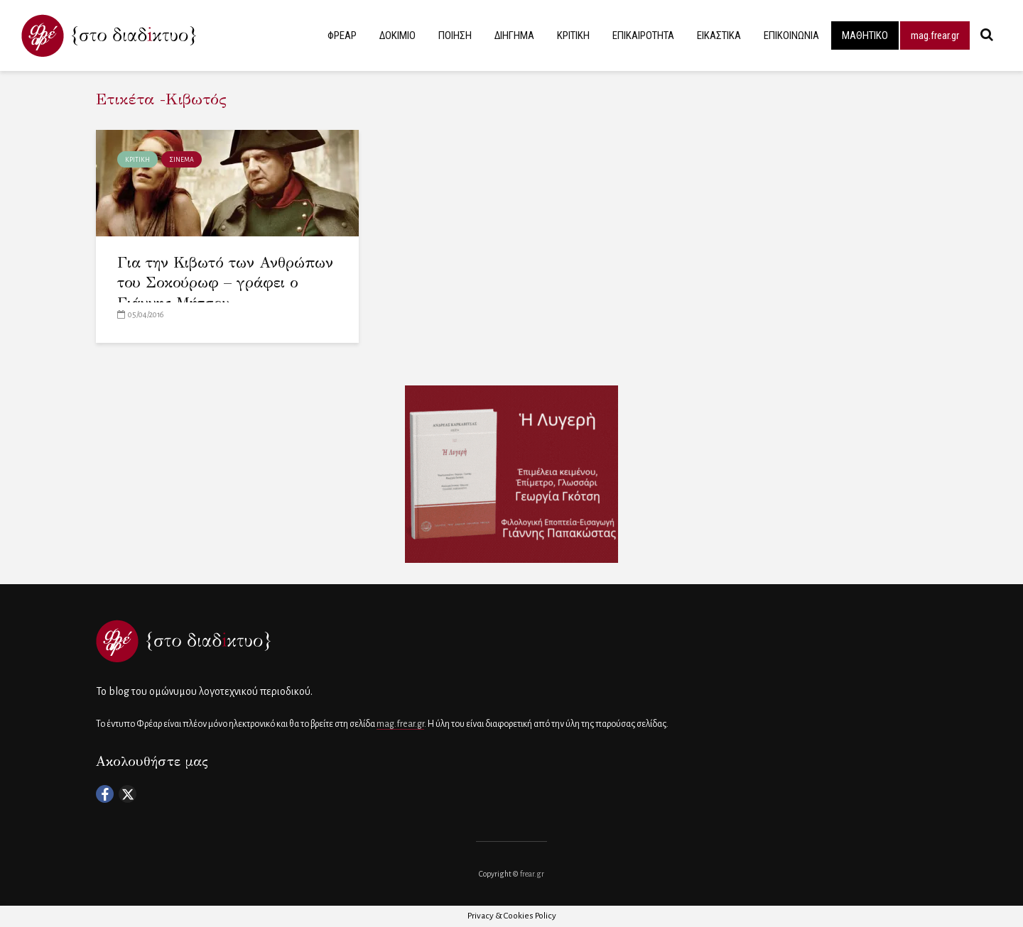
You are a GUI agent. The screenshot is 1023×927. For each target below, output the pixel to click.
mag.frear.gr (935, 35)
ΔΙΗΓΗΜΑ (514, 35)
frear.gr (532, 874)
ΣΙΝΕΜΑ (181, 159)
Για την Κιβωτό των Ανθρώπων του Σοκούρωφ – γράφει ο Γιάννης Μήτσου (225, 282)
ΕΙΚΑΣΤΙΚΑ (719, 35)
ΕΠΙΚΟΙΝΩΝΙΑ (791, 35)
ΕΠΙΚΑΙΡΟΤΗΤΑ (643, 35)
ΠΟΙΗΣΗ (455, 35)
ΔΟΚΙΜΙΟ (397, 35)
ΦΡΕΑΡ (342, 35)
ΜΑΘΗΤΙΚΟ (865, 35)
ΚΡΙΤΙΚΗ (573, 35)
